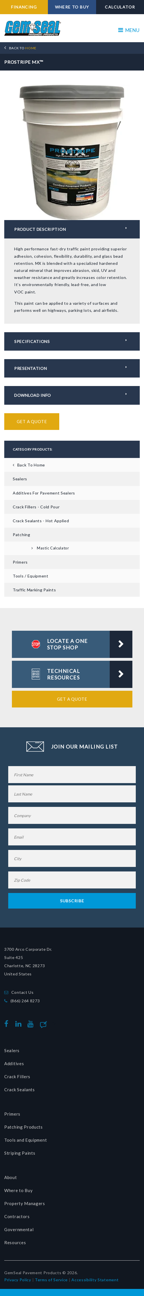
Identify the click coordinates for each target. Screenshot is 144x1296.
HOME (23, 48)
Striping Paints (19, 1153)
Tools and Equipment (25, 1139)
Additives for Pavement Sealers (44, 493)
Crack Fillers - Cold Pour (36, 506)
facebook (7, 1024)
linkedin (19, 1024)
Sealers (20, 478)
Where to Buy (18, 1190)
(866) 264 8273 (25, 1000)
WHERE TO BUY (72, 7)
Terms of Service (51, 1279)
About (10, 1177)
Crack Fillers (17, 1076)
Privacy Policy (17, 1279)
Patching (21, 534)
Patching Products (23, 1126)
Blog (52, 1024)
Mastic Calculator (53, 548)
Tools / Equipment (30, 576)
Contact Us (22, 992)
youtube (31, 1024)
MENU (129, 30)
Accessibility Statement (94, 1279)
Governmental (18, 1229)
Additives (14, 1063)
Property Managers (24, 1203)
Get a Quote (32, 421)
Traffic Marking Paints (34, 589)
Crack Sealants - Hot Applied (41, 520)
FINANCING (24, 7)
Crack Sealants (19, 1089)
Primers (20, 562)
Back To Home (31, 464)
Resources (15, 1242)
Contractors (17, 1216)
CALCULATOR (120, 7)
